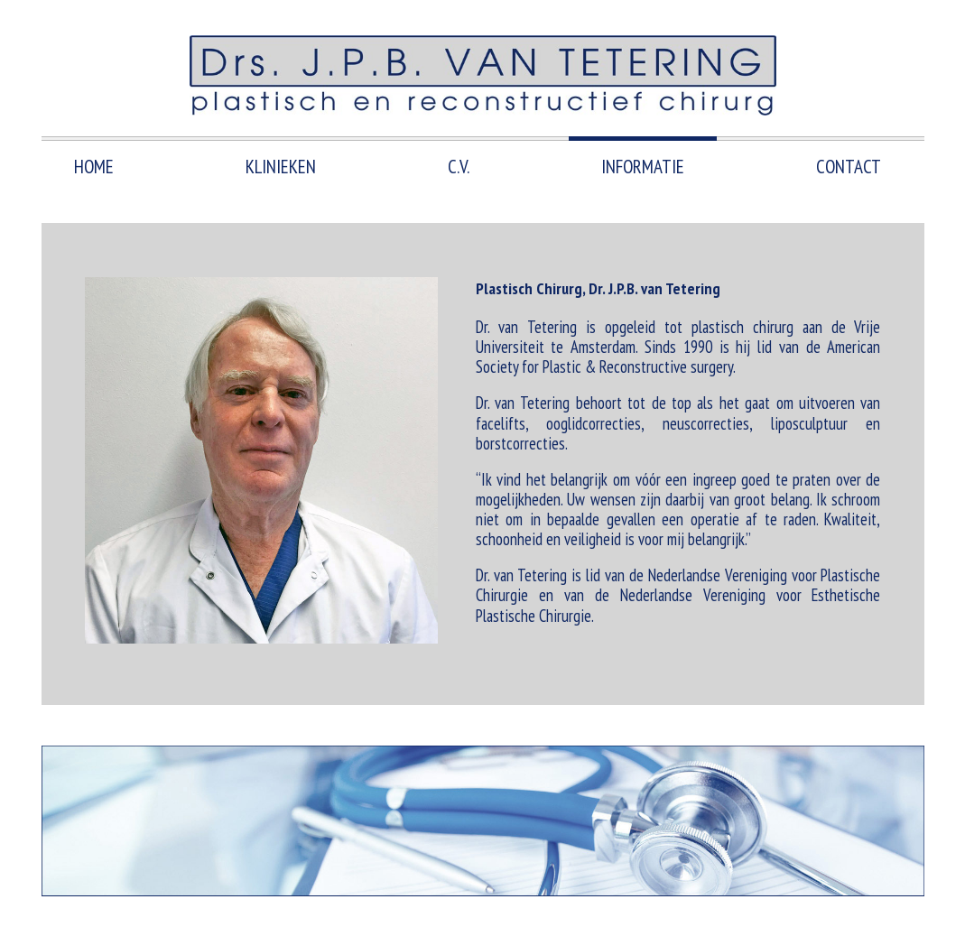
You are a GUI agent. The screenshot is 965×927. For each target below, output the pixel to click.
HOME (94, 166)
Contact (848, 166)
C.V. (458, 166)
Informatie (642, 166)
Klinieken (281, 166)
